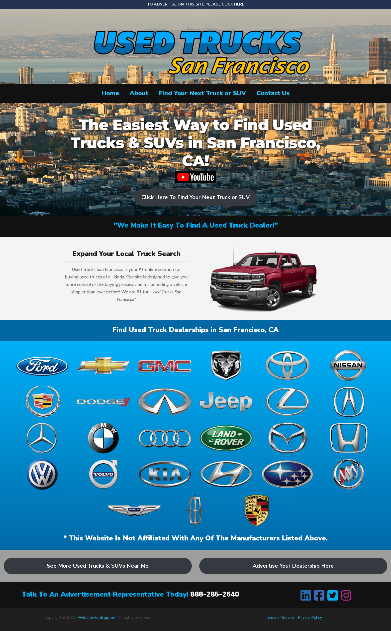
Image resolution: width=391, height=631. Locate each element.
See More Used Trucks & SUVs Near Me (98, 566)
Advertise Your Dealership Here (293, 566)
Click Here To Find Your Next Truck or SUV (195, 197)
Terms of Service (279, 617)
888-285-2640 (214, 594)
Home (110, 93)
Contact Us (273, 93)
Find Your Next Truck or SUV (202, 93)
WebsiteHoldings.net (97, 617)
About (139, 93)
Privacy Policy (310, 617)
